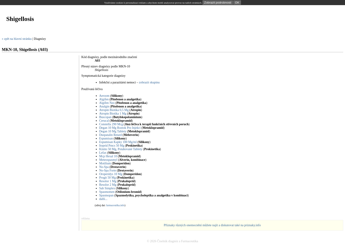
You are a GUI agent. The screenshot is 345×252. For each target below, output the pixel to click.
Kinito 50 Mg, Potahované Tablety (120, 149)
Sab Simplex (107, 188)
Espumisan (106, 138)
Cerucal (104, 120)
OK (237, 2)
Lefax (103, 152)
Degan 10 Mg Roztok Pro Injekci (120, 127)
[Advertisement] (83, 32)
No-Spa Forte (107, 170)
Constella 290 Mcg (111, 124)
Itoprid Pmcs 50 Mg (111, 145)
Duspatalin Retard (110, 135)
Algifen (104, 99)
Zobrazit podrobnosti (217, 2)
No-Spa (104, 167)
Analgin (104, 106)
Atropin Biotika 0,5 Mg (114, 110)
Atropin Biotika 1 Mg (112, 113)
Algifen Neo (107, 103)
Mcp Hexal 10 (108, 156)
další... (103, 199)
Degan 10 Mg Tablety (112, 131)
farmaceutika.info (115, 205)
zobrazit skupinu (149, 82)
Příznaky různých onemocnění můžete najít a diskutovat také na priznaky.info (212, 225)
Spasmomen (106, 192)
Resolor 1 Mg (107, 181)
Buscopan (105, 117)
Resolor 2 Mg (107, 184)
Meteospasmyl (108, 159)
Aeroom (104, 95)
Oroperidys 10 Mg (110, 174)
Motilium (105, 163)
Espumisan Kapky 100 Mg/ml (118, 142)
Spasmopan (106, 195)
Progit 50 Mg (107, 177)
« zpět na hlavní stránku (17, 38)
